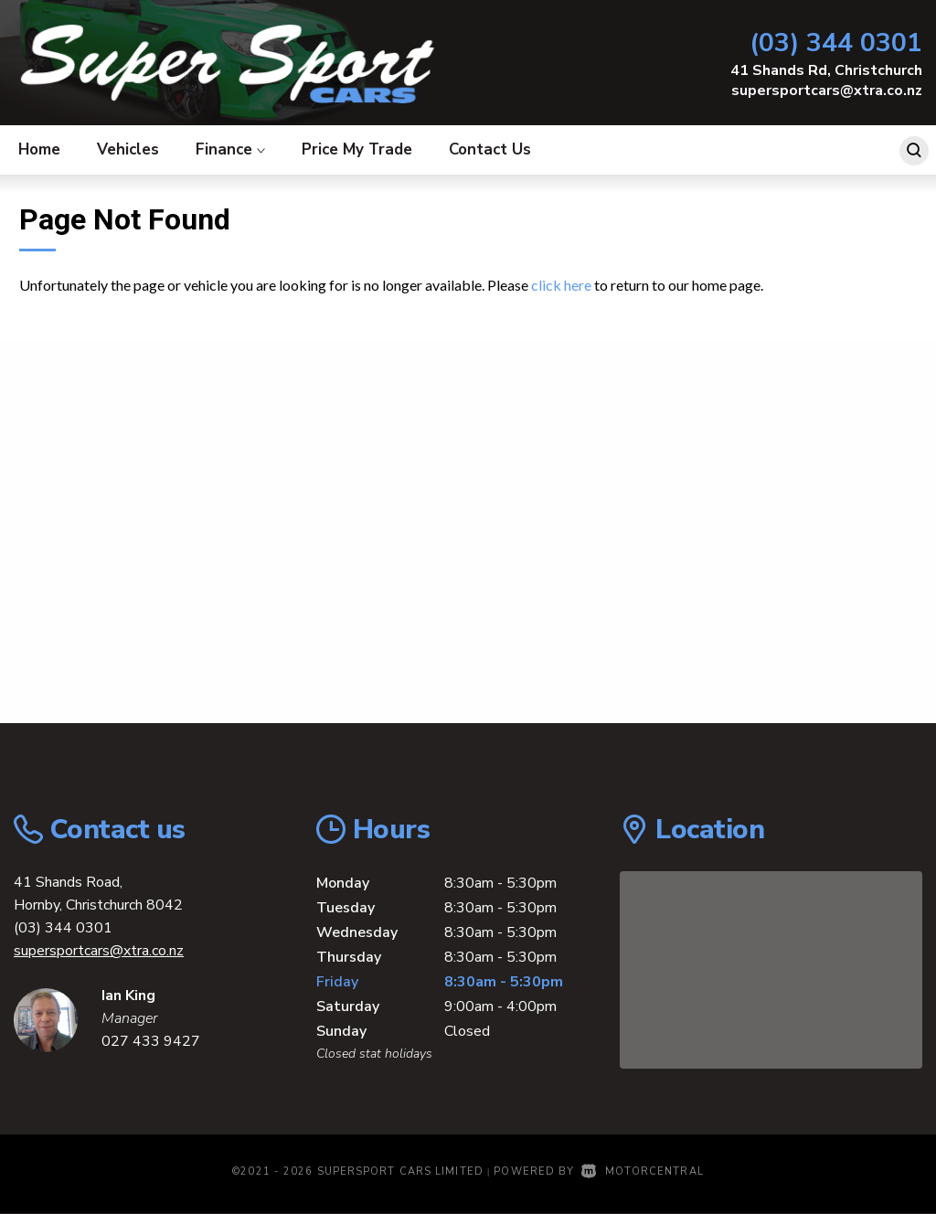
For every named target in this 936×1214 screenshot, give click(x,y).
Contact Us (490, 149)
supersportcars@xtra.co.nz (826, 90)
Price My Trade (357, 149)
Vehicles (128, 149)
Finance (230, 149)
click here (561, 284)
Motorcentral (642, 1171)
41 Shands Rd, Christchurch (826, 70)
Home (39, 149)
